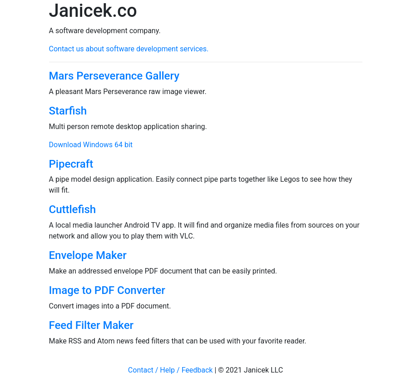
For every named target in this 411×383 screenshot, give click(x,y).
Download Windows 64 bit (91, 144)
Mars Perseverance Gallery (114, 76)
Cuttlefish (72, 209)
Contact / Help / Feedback (170, 370)
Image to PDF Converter (107, 290)
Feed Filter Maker (91, 325)
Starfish (68, 110)
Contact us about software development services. (129, 49)
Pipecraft (71, 164)
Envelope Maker (88, 255)
